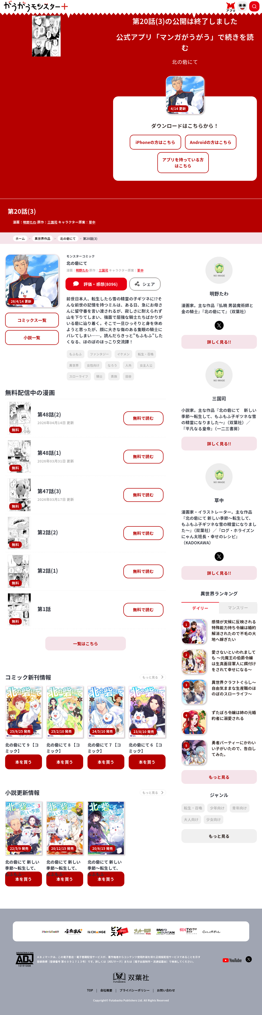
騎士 (99, 376)
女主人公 (146, 365)
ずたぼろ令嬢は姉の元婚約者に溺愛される (232, 719)
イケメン (123, 354)
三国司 (53, 222)
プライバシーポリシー (134, 991)
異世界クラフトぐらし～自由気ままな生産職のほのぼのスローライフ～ (232, 694)
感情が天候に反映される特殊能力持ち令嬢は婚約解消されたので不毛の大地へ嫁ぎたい (232, 630)
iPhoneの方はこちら (155, 142)
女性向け (93, 365)
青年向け (239, 811)
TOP (90, 991)
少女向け (213, 823)
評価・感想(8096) (101, 284)
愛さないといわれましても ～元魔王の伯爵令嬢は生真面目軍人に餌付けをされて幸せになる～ (233, 663)
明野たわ (30, 222)
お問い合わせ (165, 991)
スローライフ (78, 376)
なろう (112, 365)
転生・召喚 (146, 354)
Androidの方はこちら (211, 142)
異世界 (74, 365)
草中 (92, 222)
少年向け (217, 811)
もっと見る (219, 780)
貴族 (114, 376)
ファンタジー (99, 354)
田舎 (128, 376)
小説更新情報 (23, 793)
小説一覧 (32, 337)
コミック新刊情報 (30, 677)
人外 (128, 365)
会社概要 (106, 991)
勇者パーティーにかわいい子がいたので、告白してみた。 (232, 752)
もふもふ (75, 354)
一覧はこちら (85, 643)
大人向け (191, 823)
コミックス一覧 (32, 320)
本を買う (23, 762)
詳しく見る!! (219, 342)
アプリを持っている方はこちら (183, 162)
